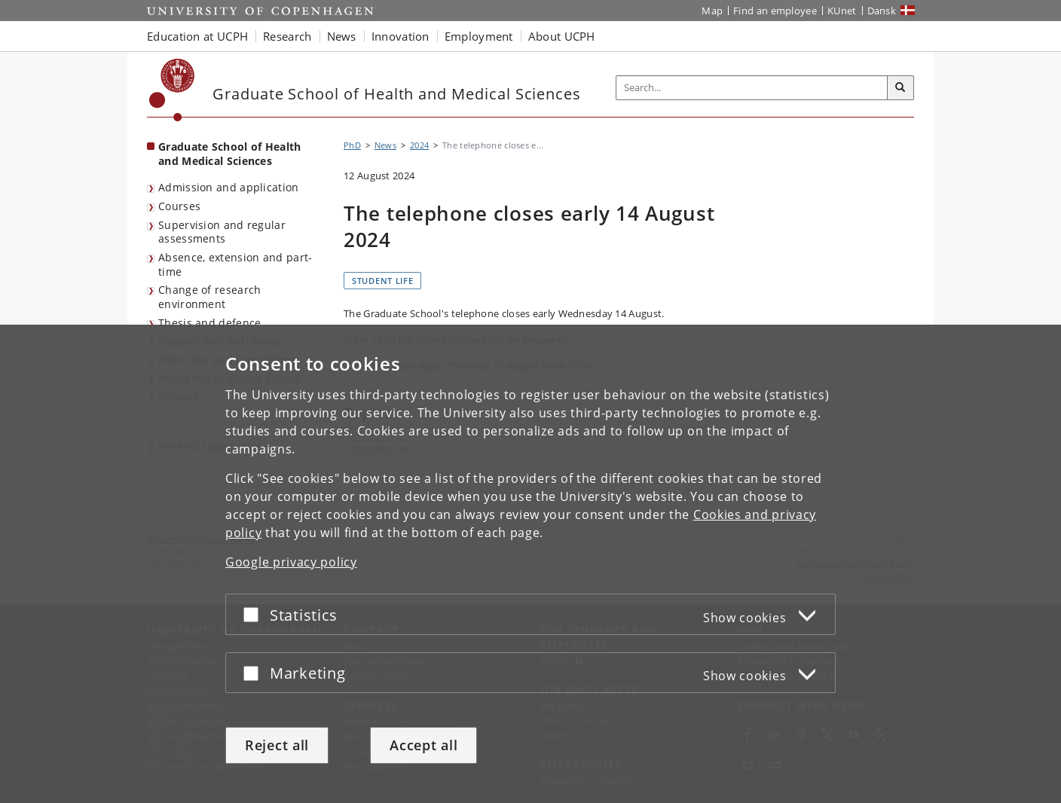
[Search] (900, 88)
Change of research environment (209, 296)
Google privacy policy (291, 562)
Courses (179, 206)
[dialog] (530, 564)
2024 (419, 145)
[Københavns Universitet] (172, 90)
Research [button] (287, 36)
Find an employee (775, 10)
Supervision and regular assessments (222, 232)
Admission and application (228, 187)
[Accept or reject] (254, 614)
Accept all (423, 745)
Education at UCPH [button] (197, 36)
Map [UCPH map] (712, 10)
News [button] (341, 36)
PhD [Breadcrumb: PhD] (352, 145)
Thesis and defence (209, 323)
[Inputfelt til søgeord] (752, 87)
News (385, 145)
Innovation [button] (401, 36)
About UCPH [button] (561, 36)
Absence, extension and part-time (235, 264)
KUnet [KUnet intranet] (842, 10)
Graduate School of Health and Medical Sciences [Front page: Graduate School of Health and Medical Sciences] (229, 153)
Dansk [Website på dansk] (882, 10)
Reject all (277, 745)
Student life (382, 280)
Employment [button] (479, 36)
